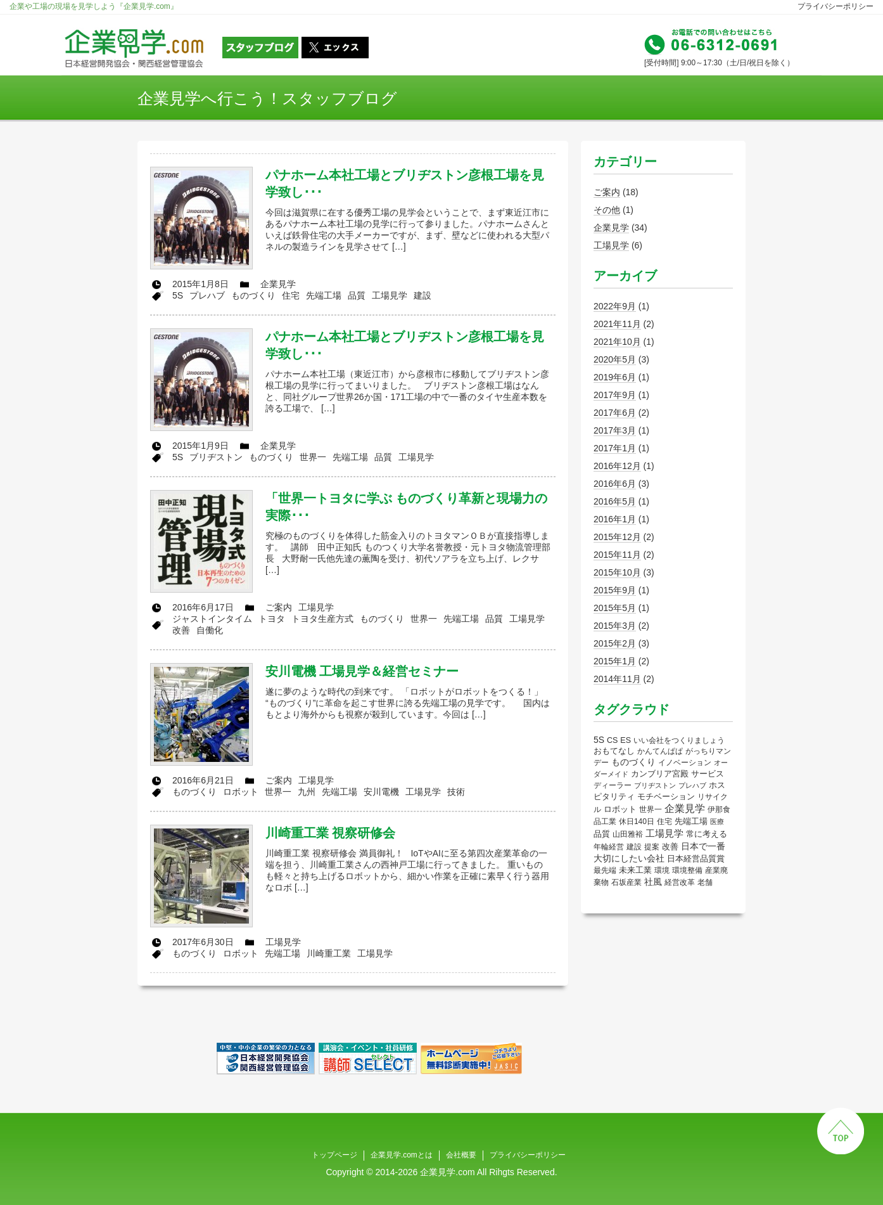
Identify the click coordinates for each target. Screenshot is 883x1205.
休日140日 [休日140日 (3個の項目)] (636, 821)
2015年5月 (615, 608)
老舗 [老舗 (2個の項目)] (705, 882)
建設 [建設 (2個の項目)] (634, 847)
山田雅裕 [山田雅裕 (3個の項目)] (628, 834)
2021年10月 (617, 342)
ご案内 (607, 192)
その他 (607, 210)
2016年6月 (615, 484)
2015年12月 (617, 537)
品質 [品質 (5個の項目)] (602, 834)
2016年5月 (615, 501)
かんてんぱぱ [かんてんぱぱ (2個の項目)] (660, 751)
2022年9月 (615, 306)
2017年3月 (615, 430)
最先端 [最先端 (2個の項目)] (605, 870)
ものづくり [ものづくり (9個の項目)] (633, 762)
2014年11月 (617, 679)
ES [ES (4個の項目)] (625, 740)
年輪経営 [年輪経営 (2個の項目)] (609, 847)
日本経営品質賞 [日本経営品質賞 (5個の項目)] (696, 858)
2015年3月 (615, 626)
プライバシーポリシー (835, 6)
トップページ (334, 1154)
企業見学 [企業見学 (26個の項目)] (684, 808)
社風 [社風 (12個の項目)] (653, 882)
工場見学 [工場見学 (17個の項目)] (664, 833)
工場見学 (611, 245)
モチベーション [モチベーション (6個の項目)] (666, 796)
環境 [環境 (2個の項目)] (662, 870)
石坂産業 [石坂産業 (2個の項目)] (626, 882)
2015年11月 (617, 555)
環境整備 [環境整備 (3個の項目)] (687, 870)
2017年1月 (615, 448)
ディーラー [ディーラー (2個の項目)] (613, 785)
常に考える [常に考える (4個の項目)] (706, 834)
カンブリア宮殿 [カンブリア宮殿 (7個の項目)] (660, 773)
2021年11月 (617, 324)
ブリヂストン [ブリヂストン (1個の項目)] (655, 785)
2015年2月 (615, 643)
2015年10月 (617, 572)
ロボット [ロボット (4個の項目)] (620, 809)
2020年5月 (615, 359)
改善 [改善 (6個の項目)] (670, 846)
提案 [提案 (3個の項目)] (651, 846)
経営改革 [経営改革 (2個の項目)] (679, 882)
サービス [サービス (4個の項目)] (707, 774)
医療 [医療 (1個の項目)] (717, 821)
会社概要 (461, 1154)
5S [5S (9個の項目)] (599, 740)
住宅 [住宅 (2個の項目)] (664, 821)
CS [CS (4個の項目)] (612, 740)
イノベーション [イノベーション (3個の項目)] (684, 762)
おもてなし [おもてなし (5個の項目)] (614, 751)
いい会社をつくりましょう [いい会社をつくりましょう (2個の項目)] (679, 740)
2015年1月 (615, 661)
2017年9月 (615, 395)
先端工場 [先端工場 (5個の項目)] (691, 821)
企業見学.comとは (402, 1154)
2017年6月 (615, 413)
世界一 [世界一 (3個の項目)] (650, 809)
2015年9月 (615, 590)
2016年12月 (617, 466)
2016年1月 (615, 519)
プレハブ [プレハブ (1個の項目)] (692, 785)
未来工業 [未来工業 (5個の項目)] (635, 870)
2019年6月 (615, 377)
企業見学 (611, 227)
